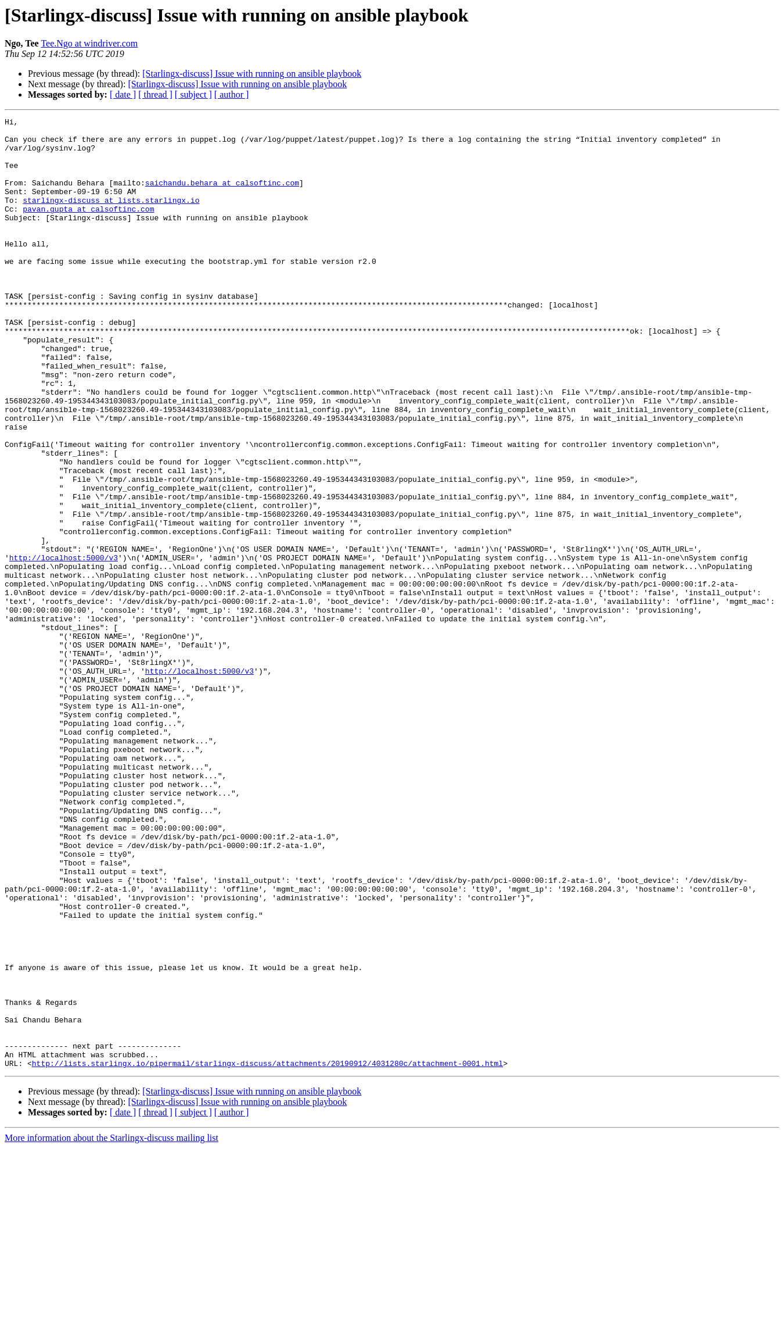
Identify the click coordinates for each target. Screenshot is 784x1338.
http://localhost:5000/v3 (63, 646)
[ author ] (231, 94)
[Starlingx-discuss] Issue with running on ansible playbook (251, 73)
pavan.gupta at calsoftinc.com (88, 228)
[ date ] (123, 94)
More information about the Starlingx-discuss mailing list (111, 1328)
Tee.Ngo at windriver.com (89, 43)
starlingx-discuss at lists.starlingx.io (111, 217)
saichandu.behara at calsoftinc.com (222, 196)
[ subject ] (193, 94)
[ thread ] (155, 94)
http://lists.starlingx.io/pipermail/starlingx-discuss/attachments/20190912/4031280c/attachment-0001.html (267, 1253)
